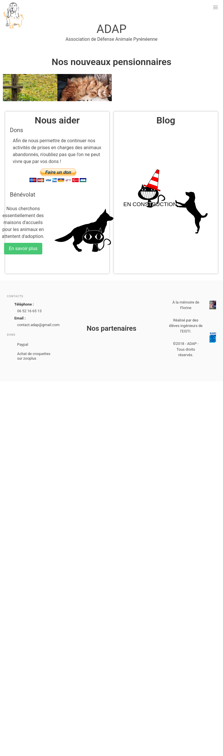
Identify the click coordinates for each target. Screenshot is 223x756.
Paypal (22, 344)
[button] (215, 7)
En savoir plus (23, 248)
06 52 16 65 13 (29, 311)
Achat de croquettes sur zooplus (33, 356)
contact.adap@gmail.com (38, 325)
